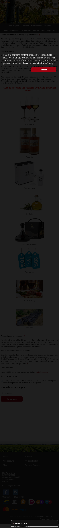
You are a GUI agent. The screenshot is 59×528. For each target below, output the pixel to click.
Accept (44, 69)
